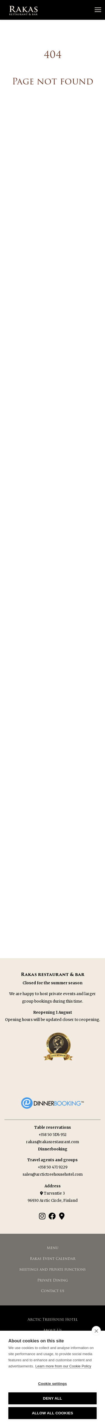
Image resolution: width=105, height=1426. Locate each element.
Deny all (52, 1398)
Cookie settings (52, 1384)
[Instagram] (42, 1216)
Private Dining (52, 1280)
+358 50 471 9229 (52, 1167)
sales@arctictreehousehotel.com (53, 1174)
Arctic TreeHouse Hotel (53, 1319)
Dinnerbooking (52, 1149)
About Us (52, 1330)
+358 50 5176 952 (52, 1134)
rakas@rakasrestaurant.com (52, 1142)
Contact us (52, 1291)
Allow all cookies (52, 1413)
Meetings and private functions (52, 1269)
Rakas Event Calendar (52, 1259)
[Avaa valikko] (98, 10)
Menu (52, 1248)
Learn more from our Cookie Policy (63, 1366)
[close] (96, 1330)
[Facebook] (52, 1216)
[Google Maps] (62, 1216)
